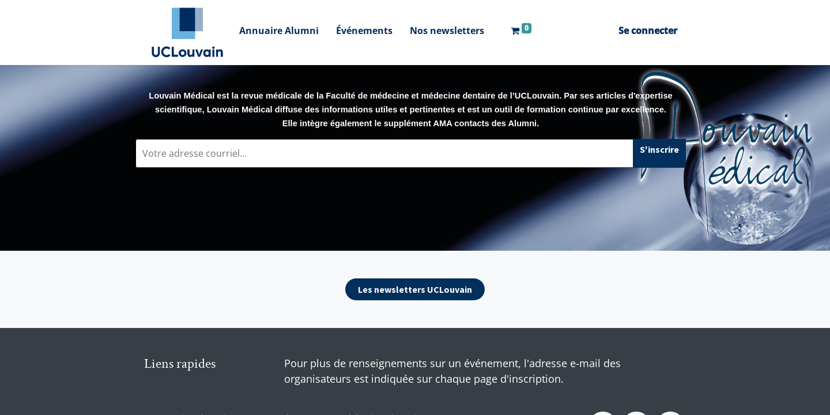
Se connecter (647, 30)
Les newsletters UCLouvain (415, 289)
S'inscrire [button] (659, 149)
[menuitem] (279, 32)
